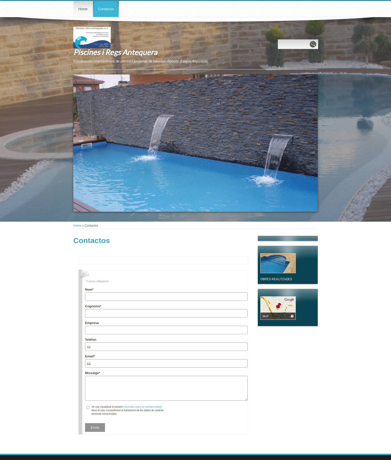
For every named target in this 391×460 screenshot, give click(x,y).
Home (83, 9)
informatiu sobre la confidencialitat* (142, 406)
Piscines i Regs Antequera (115, 52)
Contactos (106, 9)
